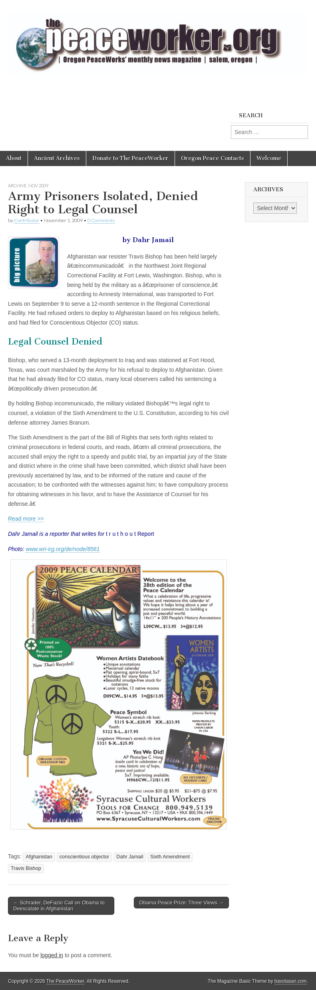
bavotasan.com (290, 981)
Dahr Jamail (129, 857)
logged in (51, 955)
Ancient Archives (57, 158)
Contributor (26, 220)
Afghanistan (39, 857)
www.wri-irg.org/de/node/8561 (62, 549)
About (14, 158)
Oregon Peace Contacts (212, 158)
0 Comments (101, 220)
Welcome (268, 158)
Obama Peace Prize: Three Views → (181, 903)
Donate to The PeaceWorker (130, 158)
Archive (17, 185)
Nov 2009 (38, 185)
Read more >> (26, 518)
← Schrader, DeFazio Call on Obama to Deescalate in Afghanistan (59, 906)
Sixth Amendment (170, 857)
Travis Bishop (26, 868)
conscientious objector (84, 857)
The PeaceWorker (65, 981)
